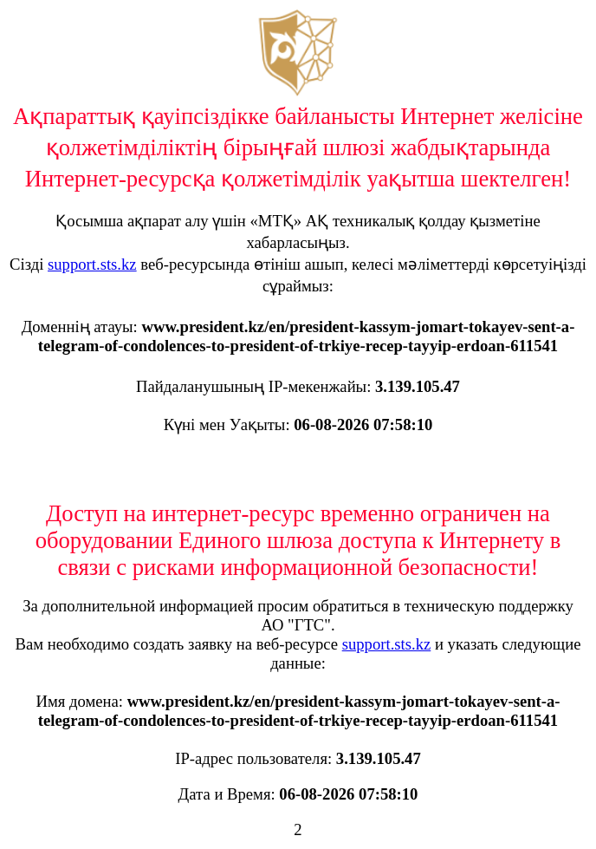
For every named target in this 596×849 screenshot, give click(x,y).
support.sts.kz (92, 264)
